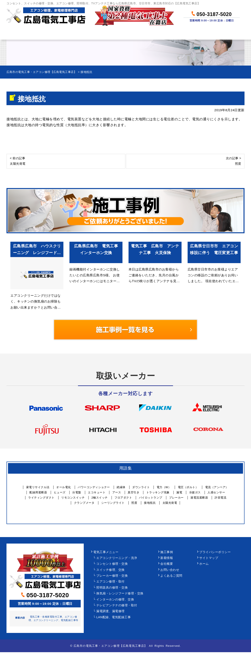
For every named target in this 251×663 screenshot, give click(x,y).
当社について (180, 33)
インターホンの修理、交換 (115, 599)
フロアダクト (123, 497)
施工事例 (166, 552)
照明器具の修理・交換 (112, 587)
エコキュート (96, 492)
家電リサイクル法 (38, 487)
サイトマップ (208, 558)
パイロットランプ (150, 497)
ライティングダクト (41, 497)
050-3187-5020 (211, 13)
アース (116, 492)
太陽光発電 (170, 502)
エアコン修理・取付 (110, 581)
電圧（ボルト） (188, 487)
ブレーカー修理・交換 (112, 575)
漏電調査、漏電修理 (110, 611)
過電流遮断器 (199, 497)
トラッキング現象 (158, 492)
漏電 (179, 492)
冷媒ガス (195, 492)
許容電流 (220, 497)
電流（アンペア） (216, 487)
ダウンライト (141, 487)
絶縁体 (121, 487)
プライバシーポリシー (215, 552)
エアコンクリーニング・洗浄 (116, 558)
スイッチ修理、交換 (110, 569)
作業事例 (141, 33)
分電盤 (76, 492)
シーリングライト (113, 502)
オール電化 (63, 487)
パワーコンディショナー (94, 487)
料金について (102, 33)
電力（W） (164, 487)
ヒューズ (60, 492)
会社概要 (166, 563)
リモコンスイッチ (73, 497)
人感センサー (216, 492)
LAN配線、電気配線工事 (113, 617)
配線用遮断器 (38, 492)
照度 (134, 502)
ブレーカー (176, 497)
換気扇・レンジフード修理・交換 (119, 593)
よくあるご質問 (171, 575)
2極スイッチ (99, 497)
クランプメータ (84, 502)
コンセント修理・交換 (112, 563)
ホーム (22, 33)
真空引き (133, 492)
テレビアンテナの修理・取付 (116, 605)
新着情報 (166, 558)
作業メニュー (59, 33)
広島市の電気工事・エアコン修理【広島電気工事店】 (110, 645)
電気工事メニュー (105, 552)
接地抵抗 (150, 502)
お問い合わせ (223, 33)
